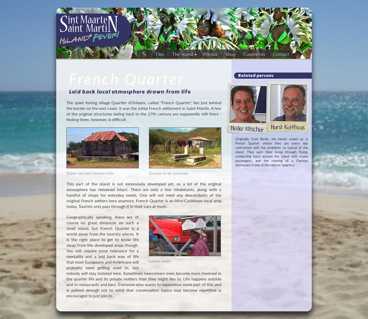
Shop (230, 54)
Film (160, 54)
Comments (254, 54)
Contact (281, 54)
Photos (210, 54)
